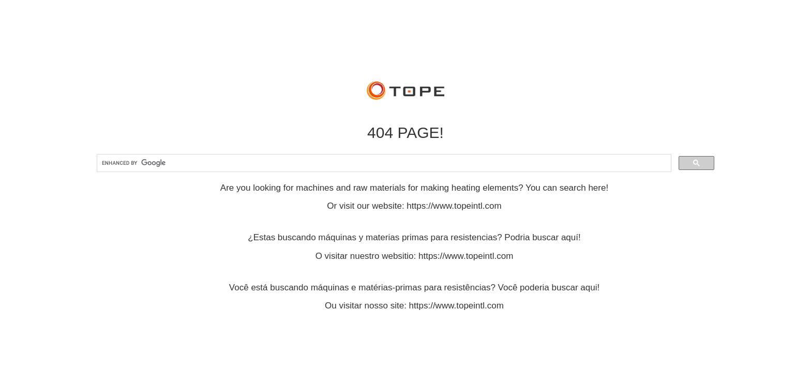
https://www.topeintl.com (454, 206)
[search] (383, 163)
